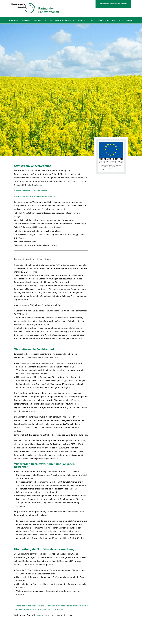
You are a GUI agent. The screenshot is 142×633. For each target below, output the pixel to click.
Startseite (13, 20)
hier (38, 615)
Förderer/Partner (106, 20)
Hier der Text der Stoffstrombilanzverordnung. (35, 196)
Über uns (37, 20)
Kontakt (129, 20)
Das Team (48, 20)
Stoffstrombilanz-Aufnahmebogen (31, 190)
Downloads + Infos (86, 20)
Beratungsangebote (64, 20)
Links (120, 20)
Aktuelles (25, 20)
